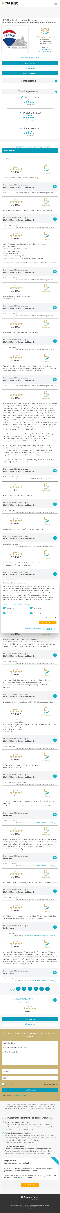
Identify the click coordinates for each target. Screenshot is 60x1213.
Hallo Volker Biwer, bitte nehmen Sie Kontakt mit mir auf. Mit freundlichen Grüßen (30, 1053)
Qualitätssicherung (29, 1205)
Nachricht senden (30, 1090)
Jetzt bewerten (30, 63)
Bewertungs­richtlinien (16, 1205)
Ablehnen (50, 629)
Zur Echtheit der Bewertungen (30, 57)
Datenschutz (38, 1205)
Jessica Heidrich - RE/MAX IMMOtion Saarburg (40, 935)
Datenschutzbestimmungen (21, 604)
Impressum (7, 604)
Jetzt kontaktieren (30, 73)
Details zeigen (49, 618)
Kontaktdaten (39, 80)
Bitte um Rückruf (10, 1084)
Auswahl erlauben (33, 628)
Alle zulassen (48, 622)
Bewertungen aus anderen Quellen (45, 50)
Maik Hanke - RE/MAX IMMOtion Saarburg (42, 823)
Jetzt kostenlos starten (30, 1185)
